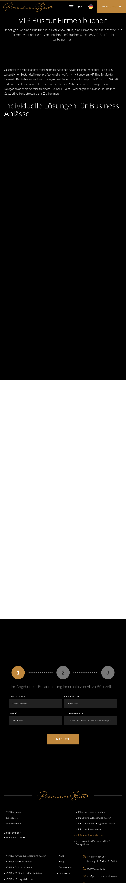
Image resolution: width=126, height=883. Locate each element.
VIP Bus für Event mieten (89, 789)
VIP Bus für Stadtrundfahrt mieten (24, 833)
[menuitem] (90, 6)
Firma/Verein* (72, 656)
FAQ (61, 821)
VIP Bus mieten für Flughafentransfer (95, 783)
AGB (61, 815)
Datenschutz (65, 827)
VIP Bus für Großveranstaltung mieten (26, 815)
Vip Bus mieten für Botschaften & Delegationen (93, 803)
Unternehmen (13, 783)
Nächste (63, 699)
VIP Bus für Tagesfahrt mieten (21, 839)
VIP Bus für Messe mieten (19, 827)
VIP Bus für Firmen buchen (90, 795)
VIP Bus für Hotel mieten (19, 821)
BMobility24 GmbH (14, 797)
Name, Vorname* (18, 656)
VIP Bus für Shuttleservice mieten (93, 777)
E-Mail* (13, 673)
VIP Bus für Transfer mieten (90, 772)
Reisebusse (12, 777)
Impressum (64, 833)
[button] (71, 6)
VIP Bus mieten (14, 772)
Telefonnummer (73, 673)
